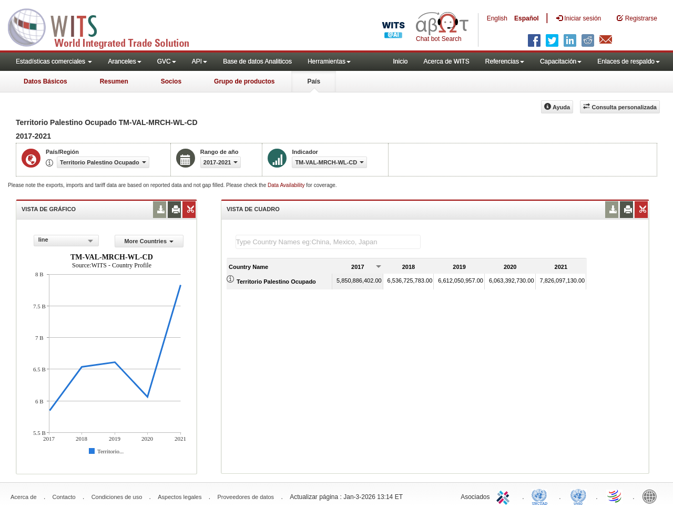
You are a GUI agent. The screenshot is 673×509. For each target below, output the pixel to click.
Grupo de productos (244, 81)
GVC (166, 61)
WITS (105, 26)
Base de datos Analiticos (257, 61)
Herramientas (329, 61)
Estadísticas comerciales (54, 61)
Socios (171, 81)
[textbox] (328, 242)
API (199, 61)
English (497, 18)
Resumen (114, 81)
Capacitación (561, 61)
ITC (504, 495)
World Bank (651, 495)
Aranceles (124, 61)
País (313, 81)
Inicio (400, 61)
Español (526, 18)
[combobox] (66, 240)
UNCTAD (541, 495)
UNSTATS (578, 495)
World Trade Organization (615, 495)
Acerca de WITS (446, 61)
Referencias (504, 61)
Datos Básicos (45, 81)
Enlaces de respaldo (628, 61)
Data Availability (287, 185)
